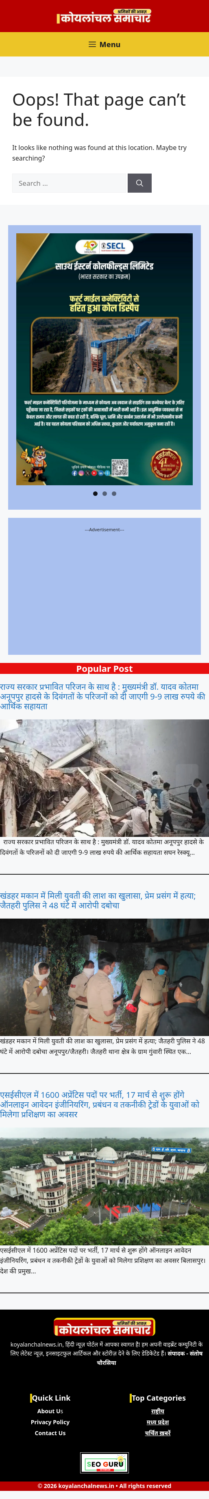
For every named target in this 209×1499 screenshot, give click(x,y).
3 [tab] (114, 493)
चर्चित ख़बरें (158, 1433)
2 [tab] (104, 493)
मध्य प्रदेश (158, 1422)
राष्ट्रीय (157, 1411)
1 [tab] (95, 493)
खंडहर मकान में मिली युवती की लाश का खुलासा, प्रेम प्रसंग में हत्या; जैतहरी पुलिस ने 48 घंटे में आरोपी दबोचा (98, 900)
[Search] (140, 183)
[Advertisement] (104, 590)
